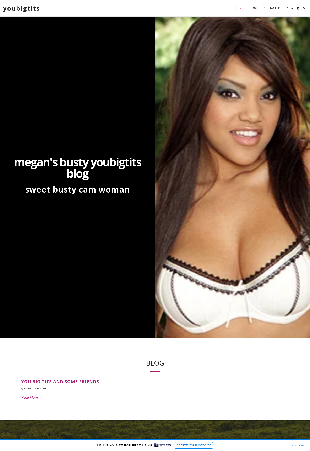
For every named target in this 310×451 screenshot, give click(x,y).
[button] (286, 8)
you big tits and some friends (60, 384)
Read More (32, 400)
